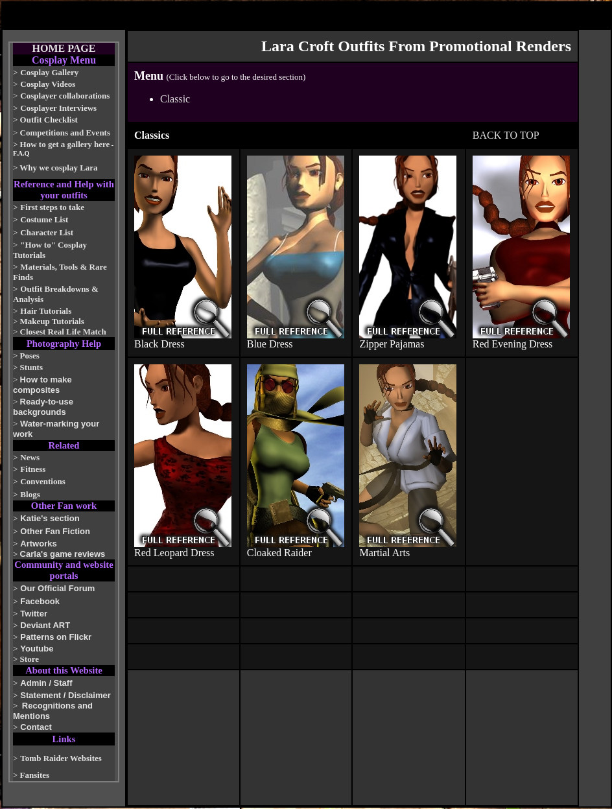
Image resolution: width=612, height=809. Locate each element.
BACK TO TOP (506, 135)
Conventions (42, 481)
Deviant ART (45, 625)
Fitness (32, 469)
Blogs (30, 494)
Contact (35, 727)
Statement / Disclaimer (65, 695)
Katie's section (49, 518)
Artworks (38, 543)
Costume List (44, 219)
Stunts (31, 367)
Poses (30, 355)
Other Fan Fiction (55, 531)
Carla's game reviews (63, 554)
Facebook (40, 601)
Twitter (33, 613)
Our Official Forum (57, 588)
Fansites (35, 775)
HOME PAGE (64, 48)
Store (29, 659)
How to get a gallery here (65, 144)
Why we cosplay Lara (58, 167)
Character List (46, 232)
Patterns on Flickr (55, 637)
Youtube (36, 648)
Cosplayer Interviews (58, 108)
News (30, 457)
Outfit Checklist (49, 119)
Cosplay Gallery (49, 72)
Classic (175, 98)
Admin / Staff (46, 683)
